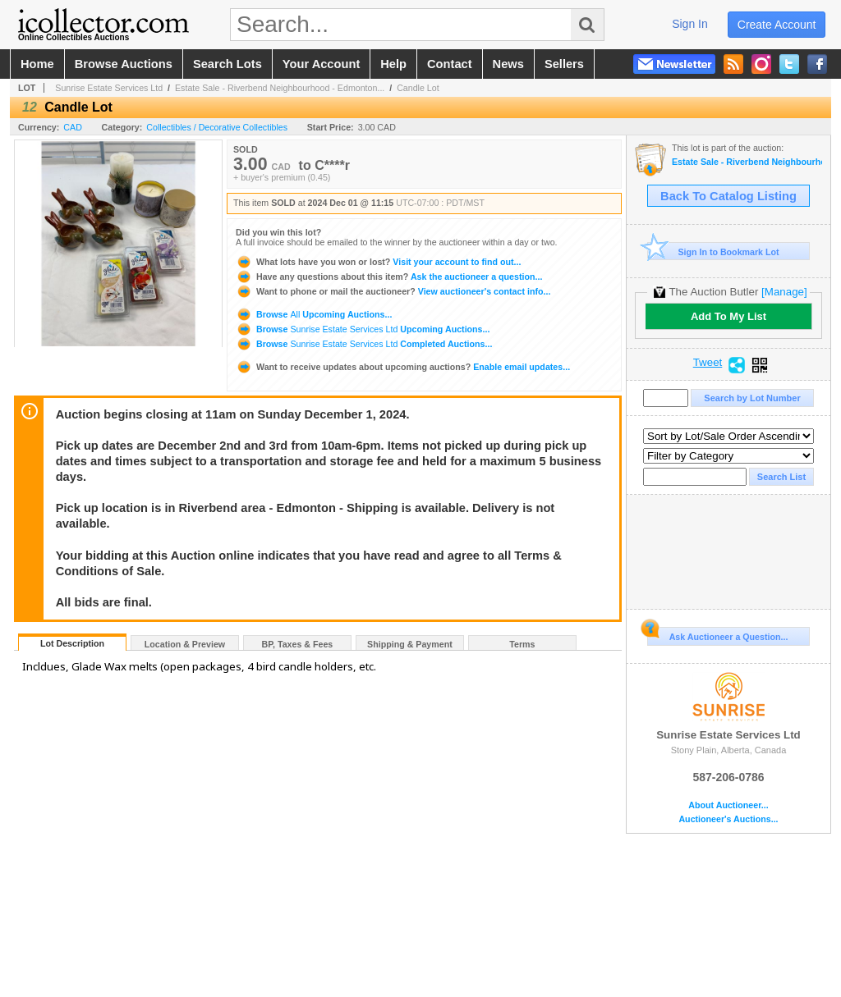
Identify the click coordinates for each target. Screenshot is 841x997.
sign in (690, 23)
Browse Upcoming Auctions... (314, 314)
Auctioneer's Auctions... (728, 819)
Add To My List (728, 316)
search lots (227, 64)
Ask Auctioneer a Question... (717, 634)
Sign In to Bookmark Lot (713, 251)
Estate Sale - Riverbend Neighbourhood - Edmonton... (279, 88)
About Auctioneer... (728, 805)
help (393, 64)
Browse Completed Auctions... (364, 344)
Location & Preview (185, 644)
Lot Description (72, 643)
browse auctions (123, 64)
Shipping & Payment (410, 644)
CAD (72, 127)
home (37, 64)
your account (321, 64)
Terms (522, 644)
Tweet (708, 362)
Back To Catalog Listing (728, 196)
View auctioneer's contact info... (393, 291)
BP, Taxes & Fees (297, 644)
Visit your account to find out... (378, 262)
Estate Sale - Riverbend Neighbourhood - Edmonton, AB (747, 162)
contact (449, 64)
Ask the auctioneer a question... (389, 276)
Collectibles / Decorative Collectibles (216, 127)
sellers (564, 64)
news (508, 64)
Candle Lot (418, 88)
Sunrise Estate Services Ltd (109, 88)
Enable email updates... (403, 367)
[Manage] (784, 292)
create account (777, 24)
